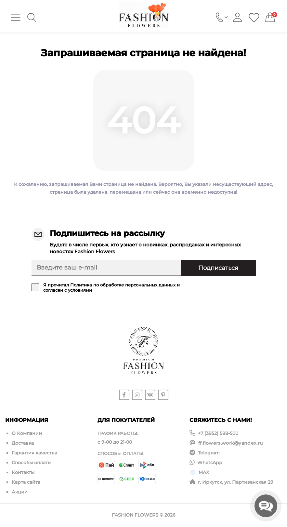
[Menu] (15, 17)
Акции (20, 492)
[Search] (31, 17)
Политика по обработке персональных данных (123, 284)
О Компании (27, 433)
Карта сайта (26, 482)
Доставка (23, 443)
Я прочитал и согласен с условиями (111, 287)
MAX (204, 472)
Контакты (23, 472)
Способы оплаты (31, 462)
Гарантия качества (34, 453)
